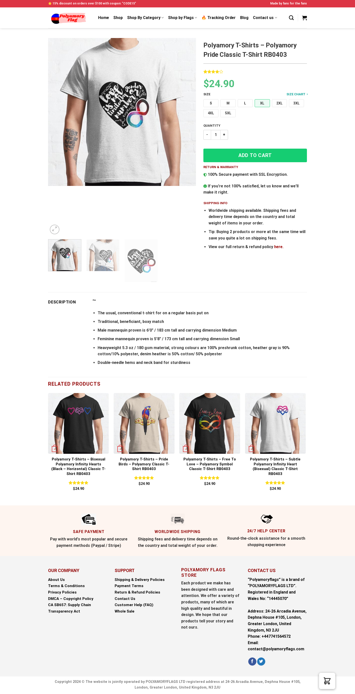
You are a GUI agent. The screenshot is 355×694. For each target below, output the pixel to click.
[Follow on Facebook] (252, 661)
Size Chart (297, 94)
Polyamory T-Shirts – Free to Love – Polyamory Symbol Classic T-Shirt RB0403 (209, 464)
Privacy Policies (62, 592)
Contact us (265, 17)
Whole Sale (124, 611)
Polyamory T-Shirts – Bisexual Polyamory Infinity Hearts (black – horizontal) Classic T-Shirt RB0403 (78, 466)
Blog (244, 17)
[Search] (291, 17)
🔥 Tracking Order (218, 17)
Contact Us (125, 598)
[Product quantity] (216, 135)
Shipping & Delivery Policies (140, 579)
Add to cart (255, 155)
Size (255, 94)
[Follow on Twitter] (261, 661)
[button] (210, 103)
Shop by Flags (182, 17)
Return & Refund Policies (137, 592)
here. (279, 246)
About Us (56, 579)
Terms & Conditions (66, 586)
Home (103, 17)
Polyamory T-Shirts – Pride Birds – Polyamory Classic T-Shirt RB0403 (144, 464)
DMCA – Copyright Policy (70, 598)
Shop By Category (145, 17)
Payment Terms (129, 586)
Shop (118, 17)
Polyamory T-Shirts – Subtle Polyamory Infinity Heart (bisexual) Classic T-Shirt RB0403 (275, 466)
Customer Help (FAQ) (134, 605)
